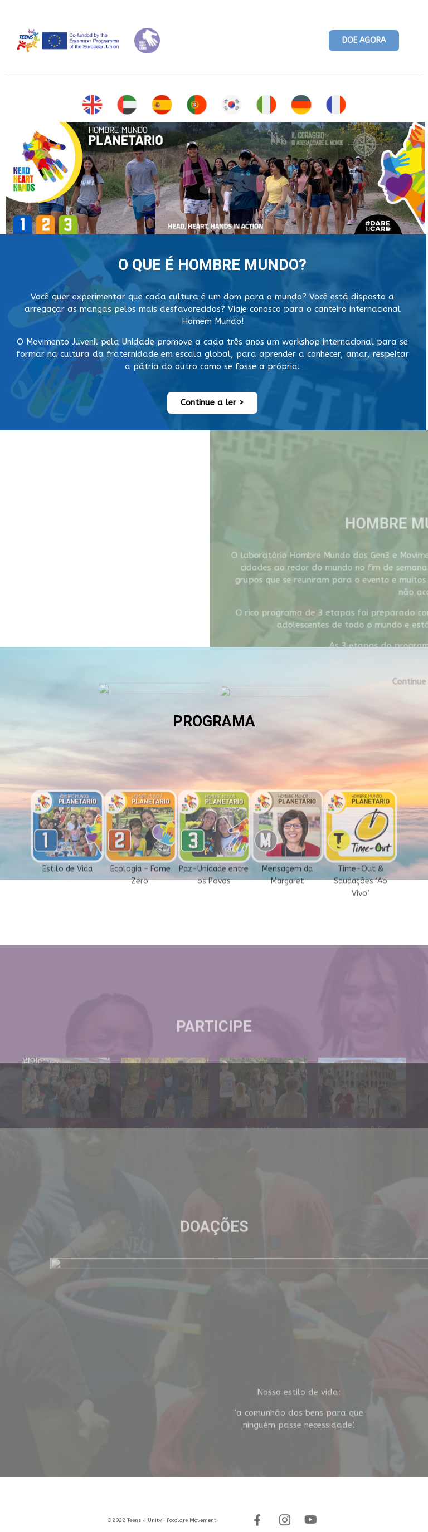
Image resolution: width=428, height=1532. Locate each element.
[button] (364, 41)
